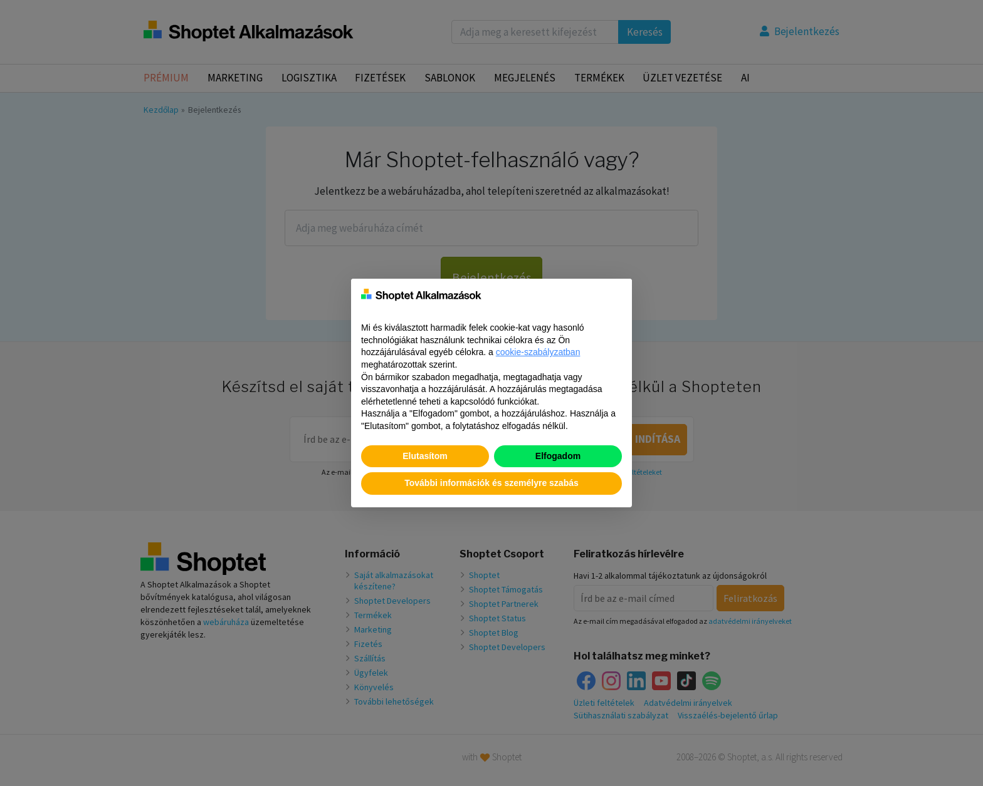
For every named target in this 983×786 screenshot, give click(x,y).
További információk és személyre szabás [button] (491, 483)
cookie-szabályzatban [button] (538, 352)
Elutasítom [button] (425, 456)
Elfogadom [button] (558, 456)
